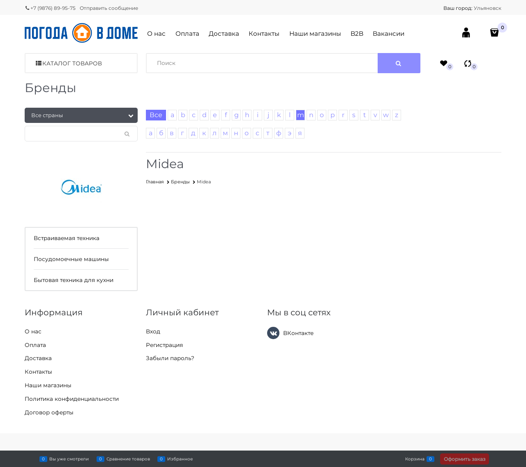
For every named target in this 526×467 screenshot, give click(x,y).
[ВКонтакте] (273, 333)
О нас (156, 33)
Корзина (414, 459)
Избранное (180, 459)
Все (156, 115)
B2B (357, 33)
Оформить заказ (464, 459)
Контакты (264, 33)
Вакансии (388, 33)
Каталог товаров (72, 63)
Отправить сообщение (109, 8)
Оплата (187, 33)
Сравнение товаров (128, 459)
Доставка (224, 33)
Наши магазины (315, 33)
